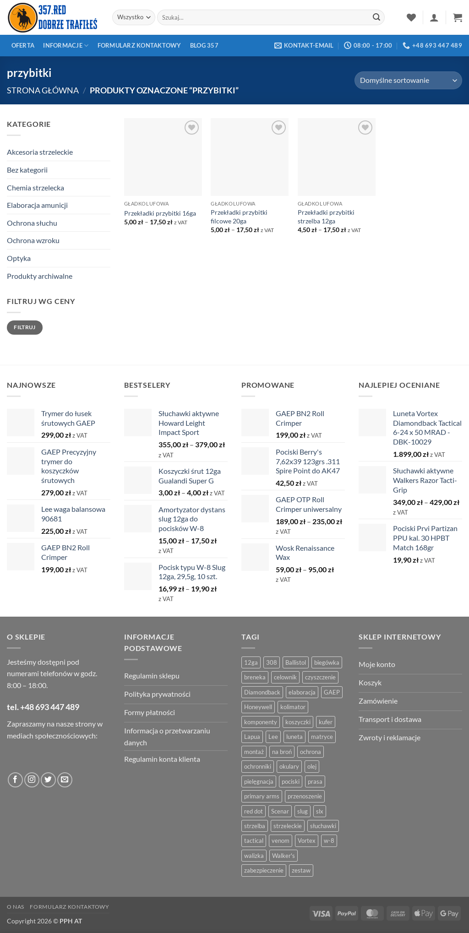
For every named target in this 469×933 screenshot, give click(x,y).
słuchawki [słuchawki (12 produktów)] (323, 826)
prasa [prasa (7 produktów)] (315, 781)
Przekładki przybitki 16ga (160, 213)
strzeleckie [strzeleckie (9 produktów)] (287, 826)
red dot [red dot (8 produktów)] (253, 811)
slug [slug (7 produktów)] (302, 811)
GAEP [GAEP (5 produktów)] (332, 692)
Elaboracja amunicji (37, 205)
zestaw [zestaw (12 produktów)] (301, 870)
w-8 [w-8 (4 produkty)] (329, 840)
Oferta (23, 45)
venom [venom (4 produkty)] (280, 840)
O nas (15, 906)
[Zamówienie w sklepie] (408, 80)
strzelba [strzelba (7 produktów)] (254, 826)
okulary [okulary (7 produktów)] (289, 766)
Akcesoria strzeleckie (40, 151)
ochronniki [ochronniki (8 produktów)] (257, 766)
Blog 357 (204, 45)
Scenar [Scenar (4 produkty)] (280, 811)
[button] (434, 17)
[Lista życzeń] (411, 17)
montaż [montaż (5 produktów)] (254, 751)
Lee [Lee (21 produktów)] (273, 736)
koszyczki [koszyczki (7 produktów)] (298, 722)
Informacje (65, 45)
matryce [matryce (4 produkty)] (322, 736)
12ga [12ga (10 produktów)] (251, 662)
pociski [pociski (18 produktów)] (291, 781)
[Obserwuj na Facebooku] (15, 779)
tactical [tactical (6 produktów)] (253, 840)
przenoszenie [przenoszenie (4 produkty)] (305, 796)
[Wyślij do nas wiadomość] (64, 779)
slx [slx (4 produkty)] (319, 811)
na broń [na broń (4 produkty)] (282, 751)
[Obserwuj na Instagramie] (31, 779)
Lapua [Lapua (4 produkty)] (252, 736)
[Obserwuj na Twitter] (48, 779)
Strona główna (43, 90)
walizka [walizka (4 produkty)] (254, 855)
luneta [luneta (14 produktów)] (294, 736)
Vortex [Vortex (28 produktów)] (307, 840)
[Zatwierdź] (376, 17)
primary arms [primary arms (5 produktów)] (261, 796)
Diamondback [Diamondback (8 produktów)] (262, 692)
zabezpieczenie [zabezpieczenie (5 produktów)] (264, 870)
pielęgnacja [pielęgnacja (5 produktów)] (258, 781)
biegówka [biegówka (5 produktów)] (326, 662)
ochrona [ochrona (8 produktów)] (310, 751)
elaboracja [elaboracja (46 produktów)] (302, 692)
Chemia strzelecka (35, 187)
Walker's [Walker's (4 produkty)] (283, 855)
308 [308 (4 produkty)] (271, 662)
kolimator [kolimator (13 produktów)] (292, 707)
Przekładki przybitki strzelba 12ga (326, 216)
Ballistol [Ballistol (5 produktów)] (295, 662)
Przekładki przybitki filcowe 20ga (239, 216)
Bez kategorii (27, 169)
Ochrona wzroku (33, 240)
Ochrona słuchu (32, 222)
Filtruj (25, 327)
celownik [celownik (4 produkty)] (285, 677)
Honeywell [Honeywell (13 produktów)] (258, 707)
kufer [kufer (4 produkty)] (326, 722)
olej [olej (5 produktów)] (311, 766)
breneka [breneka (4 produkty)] (255, 677)
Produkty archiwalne (39, 275)
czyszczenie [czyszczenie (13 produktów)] (320, 677)
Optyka (19, 258)
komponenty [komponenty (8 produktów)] (260, 722)
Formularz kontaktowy (139, 45)
